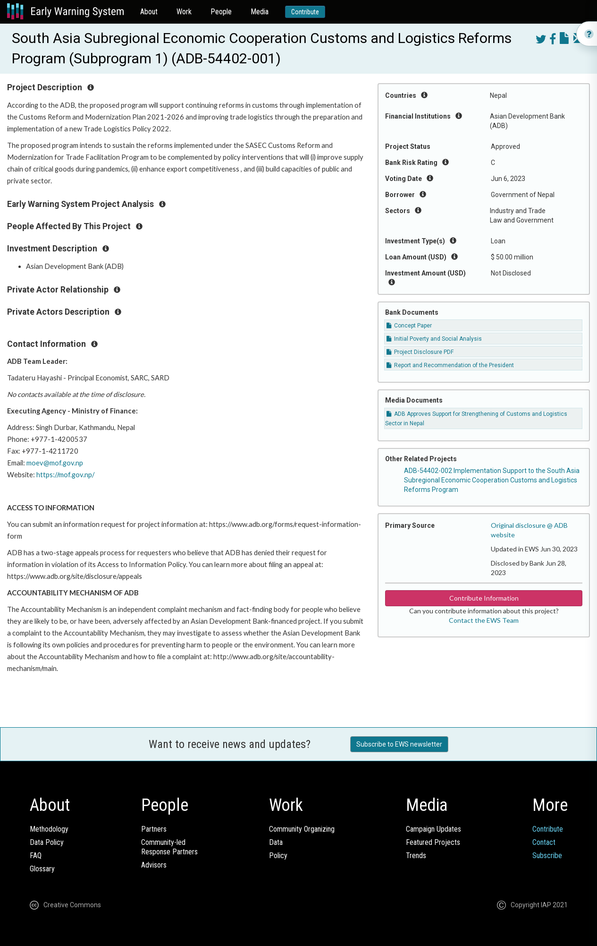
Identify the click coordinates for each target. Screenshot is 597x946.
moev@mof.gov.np (54, 463)
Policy (278, 855)
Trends (416, 855)
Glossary (42, 868)
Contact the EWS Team (484, 620)
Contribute (305, 12)
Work (184, 11)
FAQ (36, 855)
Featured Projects (433, 842)
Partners (154, 829)
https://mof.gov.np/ (65, 475)
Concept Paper (409, 325)
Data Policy (47, 842)
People (221, 11)
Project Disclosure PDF (420, 352)
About (149, 11)
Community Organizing (302, 829)
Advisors (154, 864)
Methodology (49, 829)
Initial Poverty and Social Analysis (434, 338)
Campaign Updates (433, 829)
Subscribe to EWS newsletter (399, 744)
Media (260, 11)
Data (276, 842)
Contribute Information (484, 598)
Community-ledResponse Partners (169, 847)
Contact (543, 842)
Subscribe (547, 855)
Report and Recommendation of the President (450, 365)
